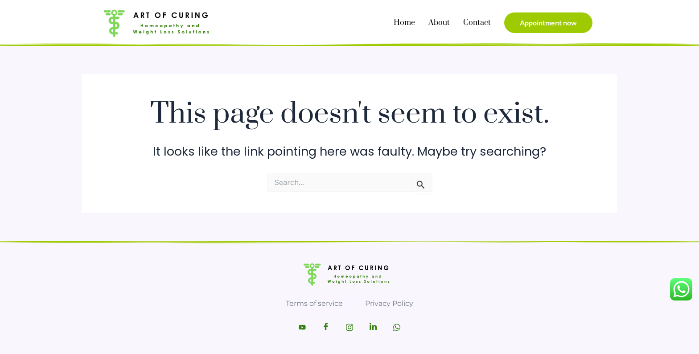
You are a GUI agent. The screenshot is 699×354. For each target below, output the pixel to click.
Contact (477, 23)
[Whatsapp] (397, 327)
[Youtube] (302, 327)
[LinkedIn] (373, 327)
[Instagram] (349, 327)
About (439, 23)
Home (404, 23)
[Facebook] (326, 327)
